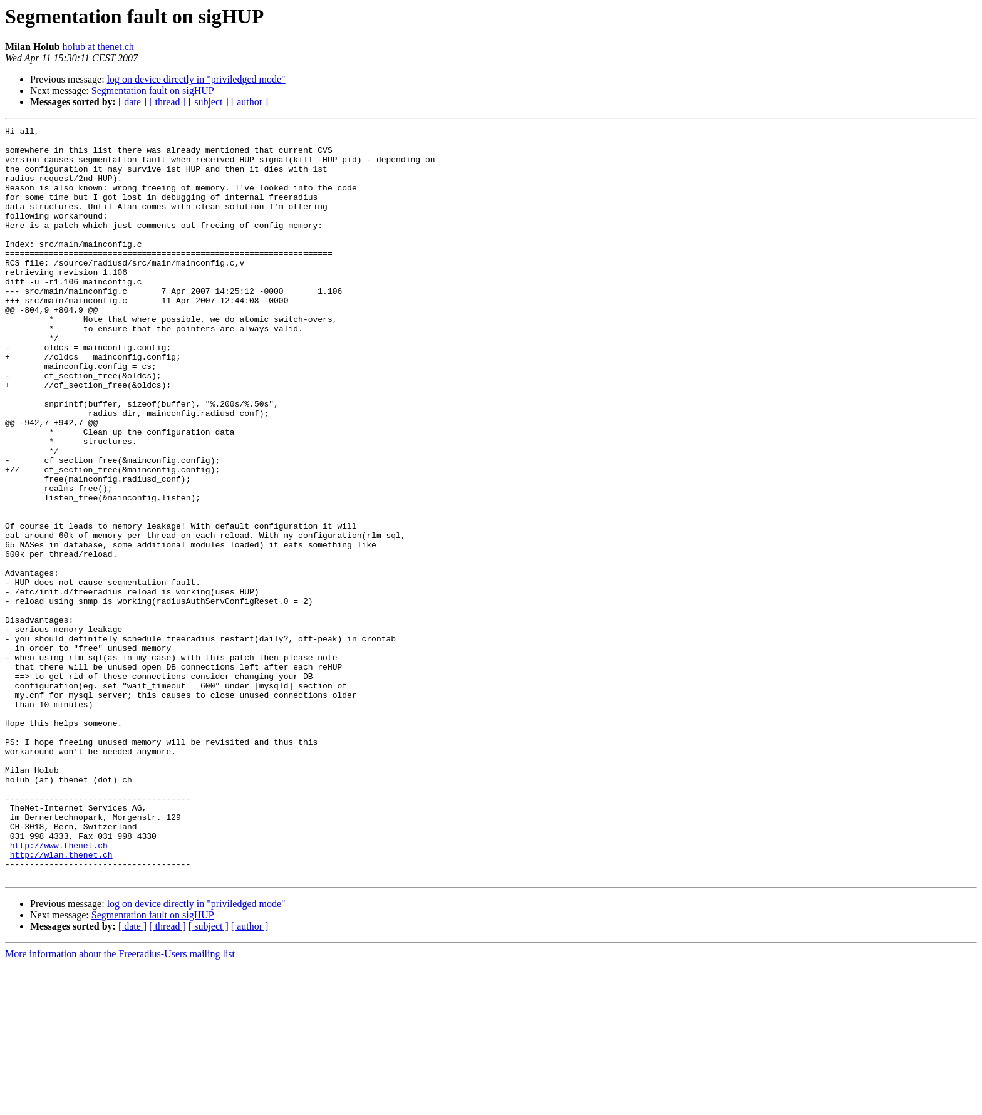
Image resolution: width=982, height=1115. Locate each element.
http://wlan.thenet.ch (61, 1001)
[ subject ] (209, 101)
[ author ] (250, 101)
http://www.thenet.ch (59, 989)
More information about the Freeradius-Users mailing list (120, 1104)
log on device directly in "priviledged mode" (196, 79)
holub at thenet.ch (98, 46)
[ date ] (132, 101)
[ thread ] (167, 101)
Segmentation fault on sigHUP (152, 90)
